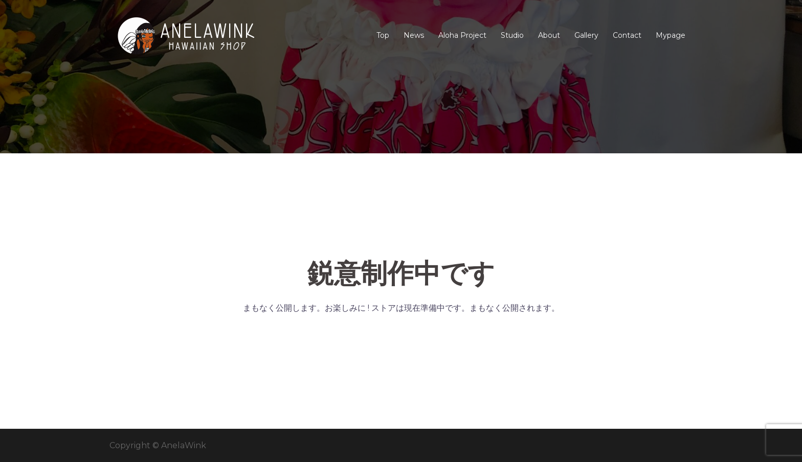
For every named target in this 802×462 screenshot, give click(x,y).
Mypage (670, 35)
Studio (512, 35)
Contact (627, 35)
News (414, 35)
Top (382, 35)
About (549, 35)
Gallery (586, 35)
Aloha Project (462, 35)
